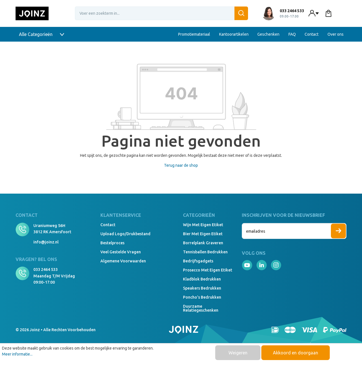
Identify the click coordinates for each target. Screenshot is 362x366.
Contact (311, 34)
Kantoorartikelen (234, 34)
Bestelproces (112, 243)
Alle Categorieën (41, 34)
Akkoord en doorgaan (295, 352)
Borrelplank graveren (203, 243)
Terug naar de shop (181, 165)
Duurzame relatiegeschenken (200, 308)
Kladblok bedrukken (202, 279)
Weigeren (238, 352)
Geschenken (268, 34)
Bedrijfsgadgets (198, 261)
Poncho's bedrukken (202, 297)
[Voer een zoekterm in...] (161, 13)
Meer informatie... (17, 354)
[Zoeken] (241, 13)
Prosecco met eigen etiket (207, 270)
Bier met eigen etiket (203, 234)
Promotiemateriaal (194, 34)
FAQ (292, 34)
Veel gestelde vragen (120, 252)
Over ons (335, 34)
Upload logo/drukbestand (125, 234)
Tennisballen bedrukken (205, 252)
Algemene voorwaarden (123, 261)
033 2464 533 (45, 269)
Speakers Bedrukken (202, 288)
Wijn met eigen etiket (203, 224)
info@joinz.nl (46, 242)
